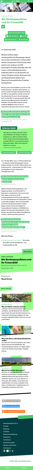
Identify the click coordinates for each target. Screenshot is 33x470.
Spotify (23, 36)
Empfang (6, 429)
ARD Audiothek (12, 36)
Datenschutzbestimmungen (12, 147)
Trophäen (6, 431)
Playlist (25, 468)
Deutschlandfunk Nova (10, 423)
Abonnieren (23, 39)
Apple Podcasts (11, 39)
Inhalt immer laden (24, 152)
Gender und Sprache (9, 445)
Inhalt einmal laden (9, 152)
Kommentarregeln (9, 442)
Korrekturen (7, 440)
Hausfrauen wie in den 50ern (12, 240)
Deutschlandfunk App (16, 33)
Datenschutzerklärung (10, 434)
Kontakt (5, 426)
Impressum (6, 437)
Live (8, 468)
